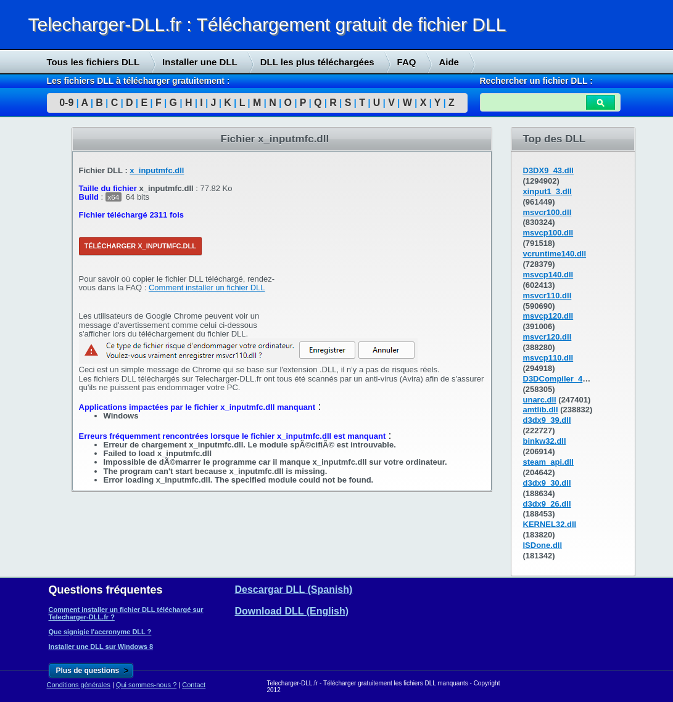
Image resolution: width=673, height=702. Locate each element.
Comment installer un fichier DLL (207, 287)
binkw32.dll (544, 441)
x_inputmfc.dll (157, 170)
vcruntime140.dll (555, 253)
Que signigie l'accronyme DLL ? (100, 631)
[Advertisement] (387, 244)
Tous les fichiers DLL (93, 62)
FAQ (406, 62)
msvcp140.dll (548, 274)
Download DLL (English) (292, 611)
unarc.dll (539, 399)
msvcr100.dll (547, 212)
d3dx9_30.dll (547, 483)
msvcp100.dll (548, 232)
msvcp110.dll (548, 357)
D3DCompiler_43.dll (561, 378)
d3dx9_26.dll (547, 503)
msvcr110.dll (547, 295)
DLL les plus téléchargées (317, 62)
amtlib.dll (540, 409)
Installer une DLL (199, 62)
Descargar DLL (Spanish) (294, 589)
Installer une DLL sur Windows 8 (101, 646)
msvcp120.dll (548, 315)
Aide (449, 62)
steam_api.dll (548, 462)
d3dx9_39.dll (547, 420)
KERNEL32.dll (550, 524)
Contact (193, 684)
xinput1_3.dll (547, 191)
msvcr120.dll (547, 336)
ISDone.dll (543, 545)
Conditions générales (78, 684)
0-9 (66, 102)
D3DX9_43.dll (548, 170)
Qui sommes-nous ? (146, 684)
